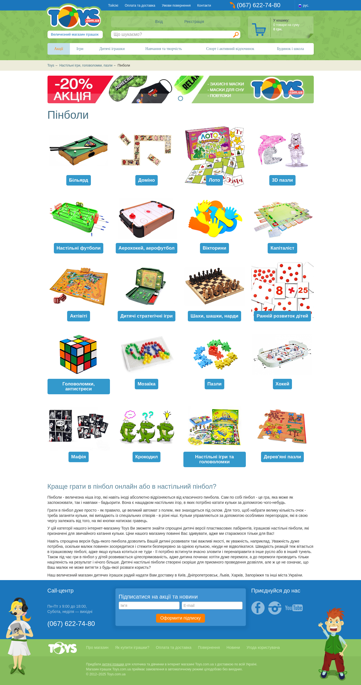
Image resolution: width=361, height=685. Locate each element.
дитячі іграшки (113, 664)
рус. (306, 5)
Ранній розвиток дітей (282, 316)
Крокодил (146, 456)
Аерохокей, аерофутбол (146, 248)
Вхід (159, 21)
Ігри (80, 49)
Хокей (282, 384)
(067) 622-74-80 (259, 5)
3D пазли (282, 180)
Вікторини (214, 248)
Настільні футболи (79, 248)
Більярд (78, 180)
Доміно (146, 180)
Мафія (78, 456)
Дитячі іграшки (112, 49)
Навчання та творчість (163, 49)
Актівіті (78, 316)
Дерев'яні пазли (282, 456)
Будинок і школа (290, 49)
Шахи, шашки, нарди (214, 316)
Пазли (214, 384)
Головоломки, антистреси (78, 386)
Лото (214, 180)
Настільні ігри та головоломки (214, 459)
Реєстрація (194, 21)
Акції (58, 49)
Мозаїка (147, 384)
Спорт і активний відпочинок (230, 49)
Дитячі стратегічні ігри (146, 316)
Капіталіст (282, 248)
